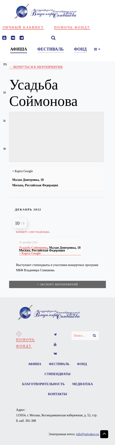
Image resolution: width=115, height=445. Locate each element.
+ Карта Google (22, 171)
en (4, 92)
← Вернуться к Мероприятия (35, 67)
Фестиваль (59, 364)
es (4, 121)
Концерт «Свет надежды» (33, 232)
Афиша (34, 364)
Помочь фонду (72, 27)
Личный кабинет (23, 27)
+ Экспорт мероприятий (57, 284)
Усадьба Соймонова (33, 247)
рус (5, 64)
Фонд (82, 364)
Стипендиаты (58, 374)
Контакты (57, 394)
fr (4, 149)
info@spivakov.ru (87, 434)
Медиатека (82, 384)
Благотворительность (43, 384)
